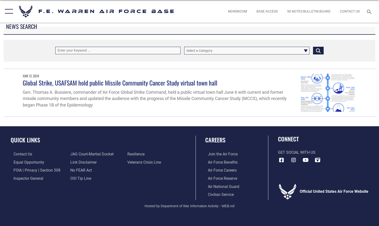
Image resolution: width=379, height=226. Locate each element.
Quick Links (25, 140)
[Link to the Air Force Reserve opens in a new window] (219, 178)
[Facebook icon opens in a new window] (281, 160)
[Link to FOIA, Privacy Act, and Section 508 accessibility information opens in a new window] (34, 170)
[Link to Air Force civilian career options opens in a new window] (218, 194)
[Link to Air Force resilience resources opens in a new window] (137, 154)
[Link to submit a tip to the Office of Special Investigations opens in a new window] (80, 178)
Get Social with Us (296, 152)
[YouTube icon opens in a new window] (305, 160)
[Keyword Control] (118, 50)
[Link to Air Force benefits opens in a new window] (220, 162)
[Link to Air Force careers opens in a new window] (219, 170)
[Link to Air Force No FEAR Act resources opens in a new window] (80, 170)
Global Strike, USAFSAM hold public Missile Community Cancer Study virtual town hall (120, 82)
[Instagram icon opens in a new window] (293, 160)
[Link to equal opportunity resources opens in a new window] (26, 162)
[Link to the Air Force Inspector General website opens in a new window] (25, 178)
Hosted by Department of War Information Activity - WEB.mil (189, 205)
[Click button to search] (318, 50)
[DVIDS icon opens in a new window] (317, 160)
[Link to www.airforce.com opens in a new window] (220, 154)
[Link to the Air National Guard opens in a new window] (221, 186)
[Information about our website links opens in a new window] (83, 162)
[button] (8, 11)
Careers (215, 140)
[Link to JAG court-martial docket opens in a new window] (91, 154)
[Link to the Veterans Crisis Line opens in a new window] (145, 162)
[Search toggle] (370, 11)
